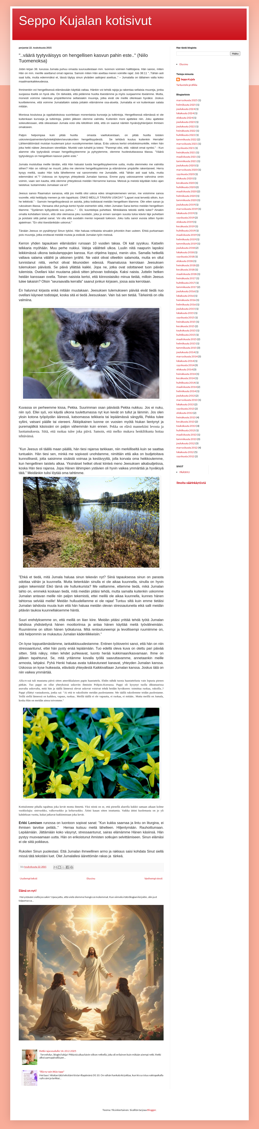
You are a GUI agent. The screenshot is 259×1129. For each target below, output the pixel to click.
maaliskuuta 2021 (186, 156)
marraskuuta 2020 (186, 169)
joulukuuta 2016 (185, 291)
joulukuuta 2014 (185, 352)
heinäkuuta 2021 (186, 152)
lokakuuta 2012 (185, 452)
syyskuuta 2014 (185, 365)
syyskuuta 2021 (185, 148)
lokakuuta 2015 (185, 313)
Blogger (151, 1110)
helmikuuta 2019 (186, 239)
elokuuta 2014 (184, 369)
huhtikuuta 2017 (185, 282)
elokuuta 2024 (184, 117)
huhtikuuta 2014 (185, 382)
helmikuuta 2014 (186, 391)
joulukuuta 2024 (185, 109)
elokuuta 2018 (184, 261)
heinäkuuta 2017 (186, 278)
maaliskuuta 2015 (186, 339)
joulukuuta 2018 (185, 247)
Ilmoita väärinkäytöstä (191, 483)
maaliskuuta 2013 (186, 434)
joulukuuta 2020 (185, 165)
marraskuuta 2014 (186, 356)
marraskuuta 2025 (186, 100)
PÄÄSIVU (185, 472)
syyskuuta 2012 (185, 456)
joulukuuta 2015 (185, 308)
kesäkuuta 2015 (185, 326)
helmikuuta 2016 (186, 304)
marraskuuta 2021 (186, 143)
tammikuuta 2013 (186, 439)
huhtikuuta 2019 (185, 230)
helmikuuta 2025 (186, 104)
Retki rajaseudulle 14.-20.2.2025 (57, 1051)
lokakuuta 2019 (185, 213)
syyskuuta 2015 (185, 317)
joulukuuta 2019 (185, 204)
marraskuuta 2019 (186, 208)
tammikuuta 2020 (186, 200)
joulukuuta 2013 (185, 395)
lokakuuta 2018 (185, 252)
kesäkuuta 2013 (185, 421)
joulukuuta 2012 (185, 443)
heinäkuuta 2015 (186, 321)
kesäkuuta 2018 (185, 269)
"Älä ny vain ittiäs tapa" (51, 1071)
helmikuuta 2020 (186, 195)
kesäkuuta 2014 (185, 378)
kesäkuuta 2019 (185, 226)
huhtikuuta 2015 (185, 334)
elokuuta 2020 (184, 178)
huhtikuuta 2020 (185, 187)
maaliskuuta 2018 (186, 274)
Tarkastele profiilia (186, 84)
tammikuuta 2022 (186, 139)
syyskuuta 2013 (185, 408)
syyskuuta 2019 (185, 217)
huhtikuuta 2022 (185, 135)
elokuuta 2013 (184, 412)
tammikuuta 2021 (186, 161)
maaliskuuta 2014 (186, 386)
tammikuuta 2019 (186, 243)
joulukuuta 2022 (185, 126)
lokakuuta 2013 (185, 404)
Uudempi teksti (28, 878)
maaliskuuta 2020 (186, 191)
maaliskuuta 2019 (186, 234)
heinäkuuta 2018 (186, 265)
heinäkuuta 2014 (186, 373)
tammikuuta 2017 (186, 287)
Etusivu (91, 878)
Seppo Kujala (188, 79)
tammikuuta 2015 (186, 347)
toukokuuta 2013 (186, 425)
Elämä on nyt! (28, 890)
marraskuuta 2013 (186, 399)
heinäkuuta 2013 (186, 417)
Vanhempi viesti (153, 878)
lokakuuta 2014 (185, 360)
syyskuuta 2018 (185, 256)
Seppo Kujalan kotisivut (85, 20)
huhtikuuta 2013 (185, 430)
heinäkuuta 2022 (186, 130)
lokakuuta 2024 (185, 113)
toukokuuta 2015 (186, 330)
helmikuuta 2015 (186, 343)
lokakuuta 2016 (185, 295)
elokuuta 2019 (184, 221)
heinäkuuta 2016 (186, 300)
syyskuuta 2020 (185, 174)
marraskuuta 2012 (186, 447)
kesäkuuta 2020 (185, 182)
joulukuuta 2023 (185, 122)
